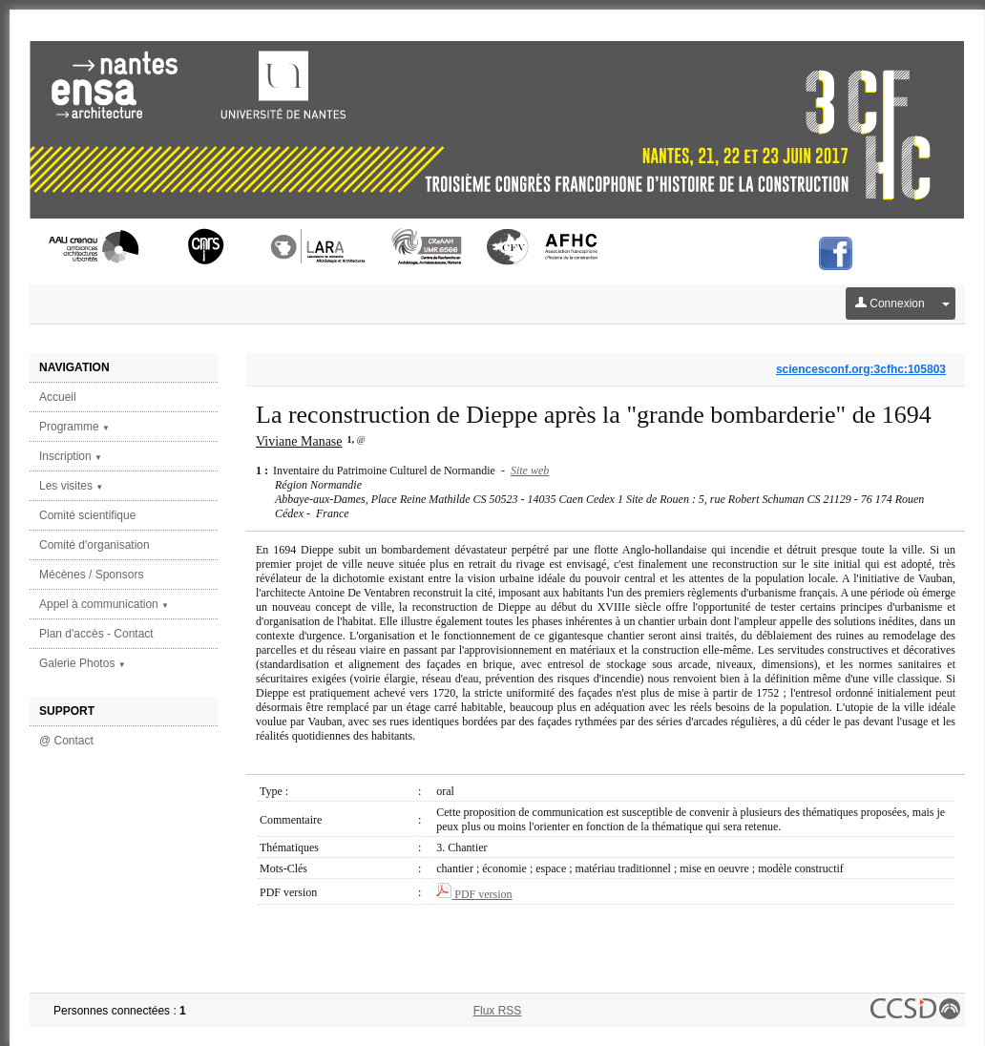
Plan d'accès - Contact (96, 633)
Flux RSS (497, 1010)
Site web (530, 470)
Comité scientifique (87, 515)
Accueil (57, 397)
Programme (74, 426)
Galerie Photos (82, 663)
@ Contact (66, 740)
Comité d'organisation (94, 545)
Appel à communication (104, 604)
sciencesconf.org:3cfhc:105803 (861, 369)
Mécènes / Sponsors (91, 574)
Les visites (71, 485)
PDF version (474, 894)
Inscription (70, 456)
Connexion (890, 303)
